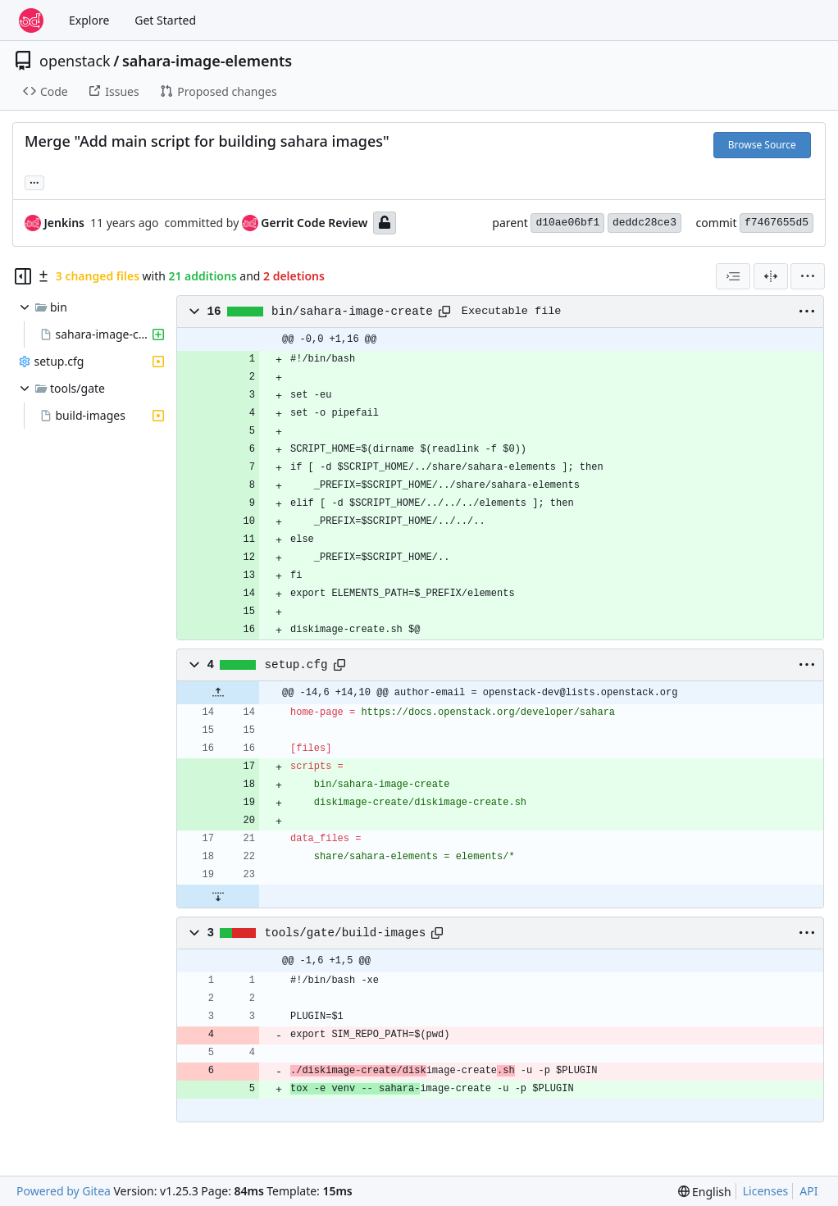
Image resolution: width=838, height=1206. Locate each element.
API (808, 1191)
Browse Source (762, 145)
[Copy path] (444, 311)
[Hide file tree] (23, 276)
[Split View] (771, 276)
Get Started (165, 20)
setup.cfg (296, 664)
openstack (75, 60)
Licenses (766, 1191)
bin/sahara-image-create (352, 311)
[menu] (807, 276)
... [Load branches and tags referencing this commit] (34, 181)
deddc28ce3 (644, 222)
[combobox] (733, 276)
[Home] (31, 20)
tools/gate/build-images (345, 933)
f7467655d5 (776, 222)
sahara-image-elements (207, 60)
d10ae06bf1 (567, 222)
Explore (89, 20)
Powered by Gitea (63, 1191)
